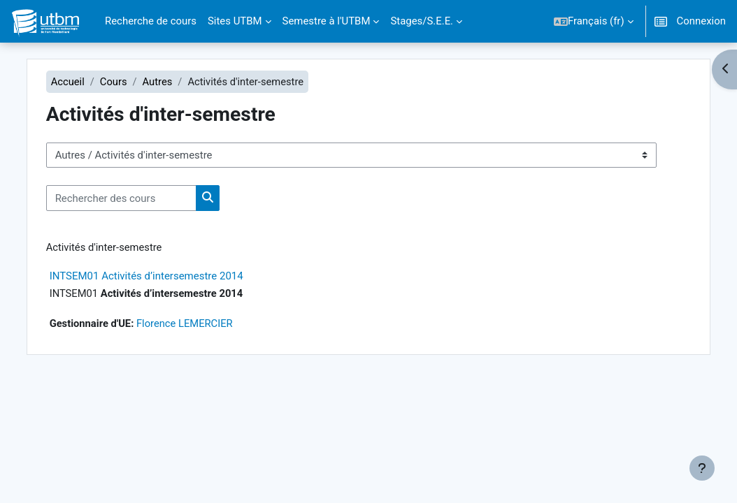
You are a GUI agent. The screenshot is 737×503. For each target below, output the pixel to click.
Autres (172, 81)
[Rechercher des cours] (135, 198)
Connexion (701, 21)
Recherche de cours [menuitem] (150, 21)
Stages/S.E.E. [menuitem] (421, 21)
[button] (594, 21)
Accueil (82, 81)
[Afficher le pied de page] (702, 468)
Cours (128, 81)
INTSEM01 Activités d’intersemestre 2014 (160, 276)
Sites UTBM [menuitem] (235, 21)
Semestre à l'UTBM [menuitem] (326, 21)
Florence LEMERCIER (201, 324)
